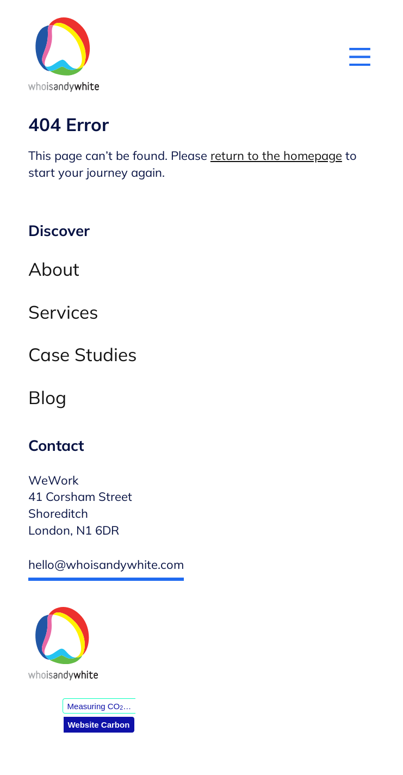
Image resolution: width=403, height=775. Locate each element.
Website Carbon (98, 724)
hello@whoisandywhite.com (106, 564)
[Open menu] (360, 57)
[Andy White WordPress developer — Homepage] (63, 56)
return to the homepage (276, 155)
